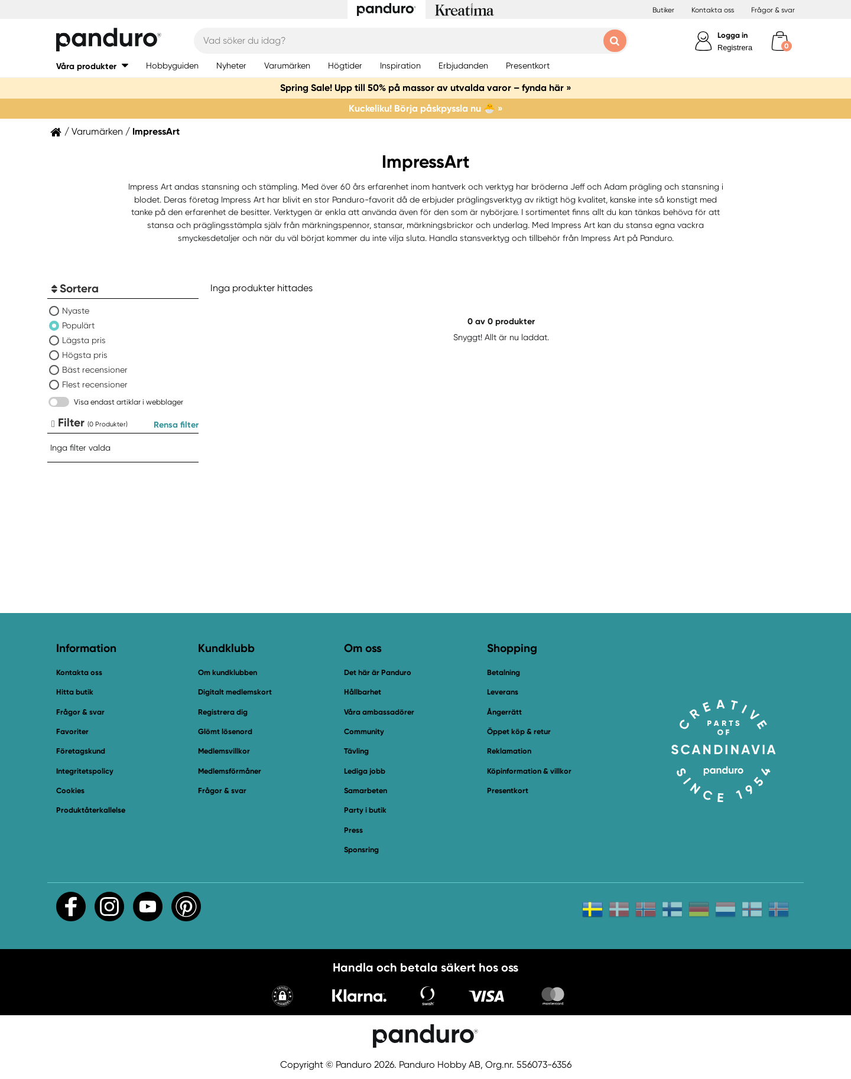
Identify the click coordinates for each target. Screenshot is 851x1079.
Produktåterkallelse (90, 810)
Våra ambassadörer (379, 712)
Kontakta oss (712, 10)
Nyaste (75, 310)
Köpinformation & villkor (529, 771)
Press (353, 830)
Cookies (70, 791)
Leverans (502, 691)
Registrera (734, 47)
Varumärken (97, 131)
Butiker (663, 10)
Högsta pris (85, 355)
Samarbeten (365, 790)
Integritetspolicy (84, 771)
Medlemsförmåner (229, 771)
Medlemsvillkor (224, 751)
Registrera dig (223, 712)
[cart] (780, 41)
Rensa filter (176, 424)
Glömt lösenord (225, 731)
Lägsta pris (84, 340)
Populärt (78, 325)
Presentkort (507, 790)
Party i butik (365, 810)
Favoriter (72, 731)
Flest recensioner (95, 384)
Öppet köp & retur (519, 731)
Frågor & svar (773, 10)
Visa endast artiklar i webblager (128, 401)
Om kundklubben (227, 672)
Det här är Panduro (377, 672)
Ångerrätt (504, 712)
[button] (282, 997)
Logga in (732, 35)
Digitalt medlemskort (235, 691)
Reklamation (509, 751)
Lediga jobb (364, 771)
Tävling (356, 751)
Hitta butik (74, 691)
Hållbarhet (362, 691)
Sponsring (361, 849)
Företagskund (80, 751)
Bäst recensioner (95, 369)
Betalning (503, 672)
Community (364, 731)
